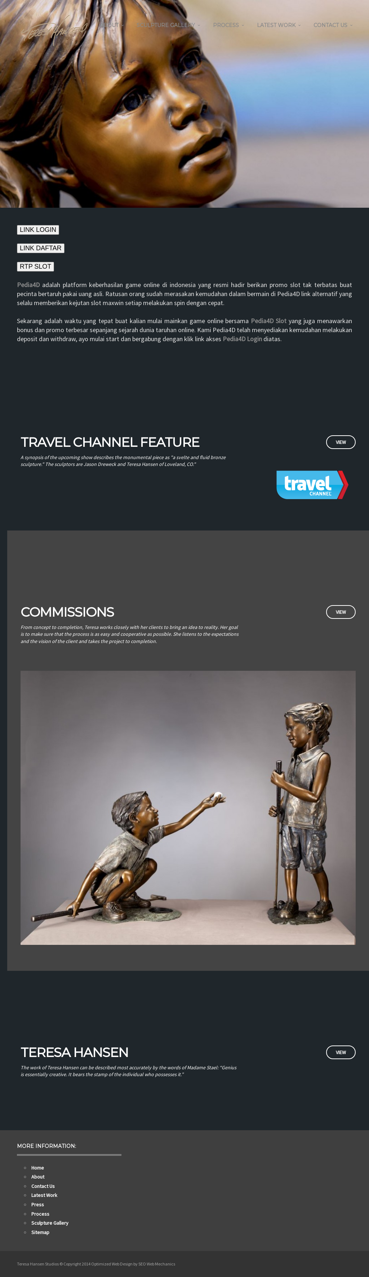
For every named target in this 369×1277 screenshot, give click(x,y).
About (109, 25)
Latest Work (276, 25)
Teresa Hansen (74, 1052)
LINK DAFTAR (41, 248)
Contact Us (330, 25)
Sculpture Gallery (166, 25)
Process (226, 25)
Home (37, 1167)
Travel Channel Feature (110, 442)
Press (37, 1204)
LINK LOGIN (38, 229)
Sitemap (40, 1232)
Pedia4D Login (242, 339)
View (341, 442)
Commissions (67, 612)
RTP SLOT (35, 266)
